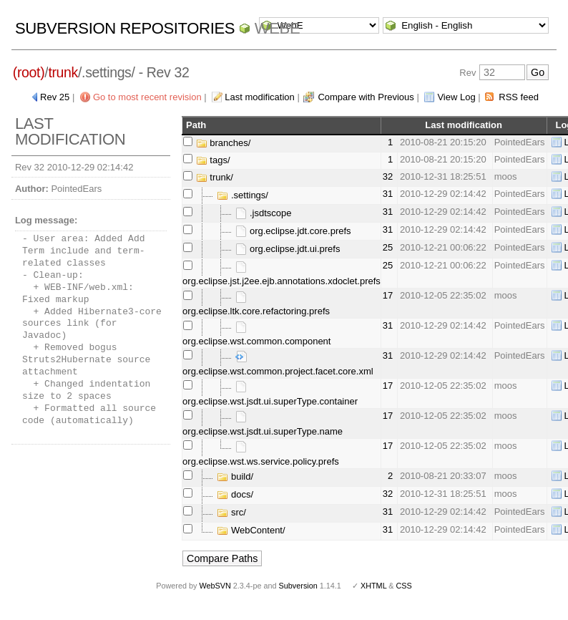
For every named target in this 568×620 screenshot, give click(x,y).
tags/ (213, 160)
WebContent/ (251, 530)
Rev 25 (54, 97)
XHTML (373, 585)
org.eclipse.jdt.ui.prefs (287, 248)
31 (388, 193)
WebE (277, 28)
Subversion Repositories (125, 28)
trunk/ (214, 177)
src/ (231, 512)
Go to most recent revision (147, 97)
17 (388, 295)
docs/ (235, 494)
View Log (456, 97)
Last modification (260, 97)
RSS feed (519, 97)
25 (388, 247)
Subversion (298, 585)
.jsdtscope (263, 213)
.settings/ (242, 195)
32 (388, 176)
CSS (404, 585)
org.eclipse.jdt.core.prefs (293, 231)
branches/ (223, 142)
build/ (235, 476)
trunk (63, 72)
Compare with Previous (365, 97)
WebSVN (214, 585)
